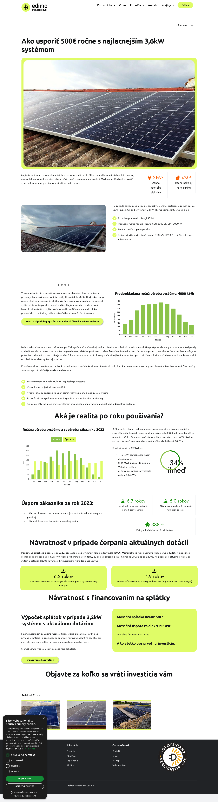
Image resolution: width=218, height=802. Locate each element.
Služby (70, 774)
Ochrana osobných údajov (80, 794)
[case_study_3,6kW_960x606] (109, 113)
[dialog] (25, 757)
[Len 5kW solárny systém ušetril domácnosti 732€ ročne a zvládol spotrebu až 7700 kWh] (40, 701)
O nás (115, 765)
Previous (182, 25)
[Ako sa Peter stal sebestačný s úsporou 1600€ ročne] (132, 701)
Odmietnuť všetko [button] (24, 786)
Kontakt (116, 760)
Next (192, 25)
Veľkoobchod (119, 774)
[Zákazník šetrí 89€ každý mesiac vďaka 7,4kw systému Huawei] (86, 701)
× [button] (43, 718)
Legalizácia (72, 769)
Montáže (71, 765)
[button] (25, 792)
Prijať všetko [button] (25, 778)
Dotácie (71, 760)
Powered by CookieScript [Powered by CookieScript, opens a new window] (25, 796)
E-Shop (115, 769)
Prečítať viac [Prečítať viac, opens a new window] (30, 749)
